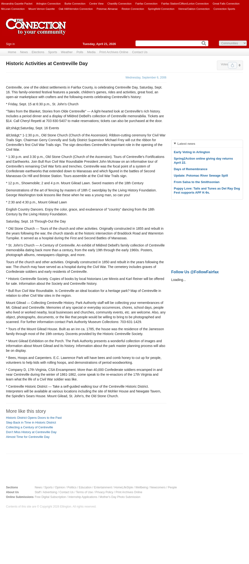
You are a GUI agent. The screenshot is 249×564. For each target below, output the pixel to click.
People (172, 487)
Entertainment (103, 487)
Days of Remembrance (190, 169)
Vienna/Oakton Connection (193, 8)
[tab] (207, 143)
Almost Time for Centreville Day (28, 437)
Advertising (50, 492)
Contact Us (139, 52)
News (24, 52)
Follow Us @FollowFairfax (195, 272)
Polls (79, 52)
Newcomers (157, 487)
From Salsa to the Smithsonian (197, 182)
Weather (67, 52)
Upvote (232, 65)
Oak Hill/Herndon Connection (76, 8)
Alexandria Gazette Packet (16, 3)
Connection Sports (224, 8)
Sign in (10, 44)
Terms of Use (84, 492)
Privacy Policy (104, 492)
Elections (38, 52)
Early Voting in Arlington (192, 152)
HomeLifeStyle (123, 487)
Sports (52, 52)
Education (85, 487)
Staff (37, 492)
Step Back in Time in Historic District (31, 422)
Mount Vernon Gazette (41, 8)
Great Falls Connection (226, 3)
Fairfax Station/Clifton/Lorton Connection (185, 3)
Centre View (96, 3)
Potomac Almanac (107, 8)
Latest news (186, 143)
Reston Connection (133, 8)
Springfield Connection (161, 8)
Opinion (60, 487)
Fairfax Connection (146, 3)
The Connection (35, 30)
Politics (71, 487)
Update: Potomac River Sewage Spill (201, 175)
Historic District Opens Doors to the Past (34, 417)
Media (91, 52)
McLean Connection (13, 8)
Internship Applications (82, 497)
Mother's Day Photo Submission (120, 497)
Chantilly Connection (120, 3)
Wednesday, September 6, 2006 (145, 77)
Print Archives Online (113, 52)
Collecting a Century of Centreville (29, 427)
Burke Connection (74, 3)
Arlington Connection (48, 3)
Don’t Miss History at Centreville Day (31, 432)
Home (12, 52)
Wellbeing (141, 487)
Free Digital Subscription (50, 497)
